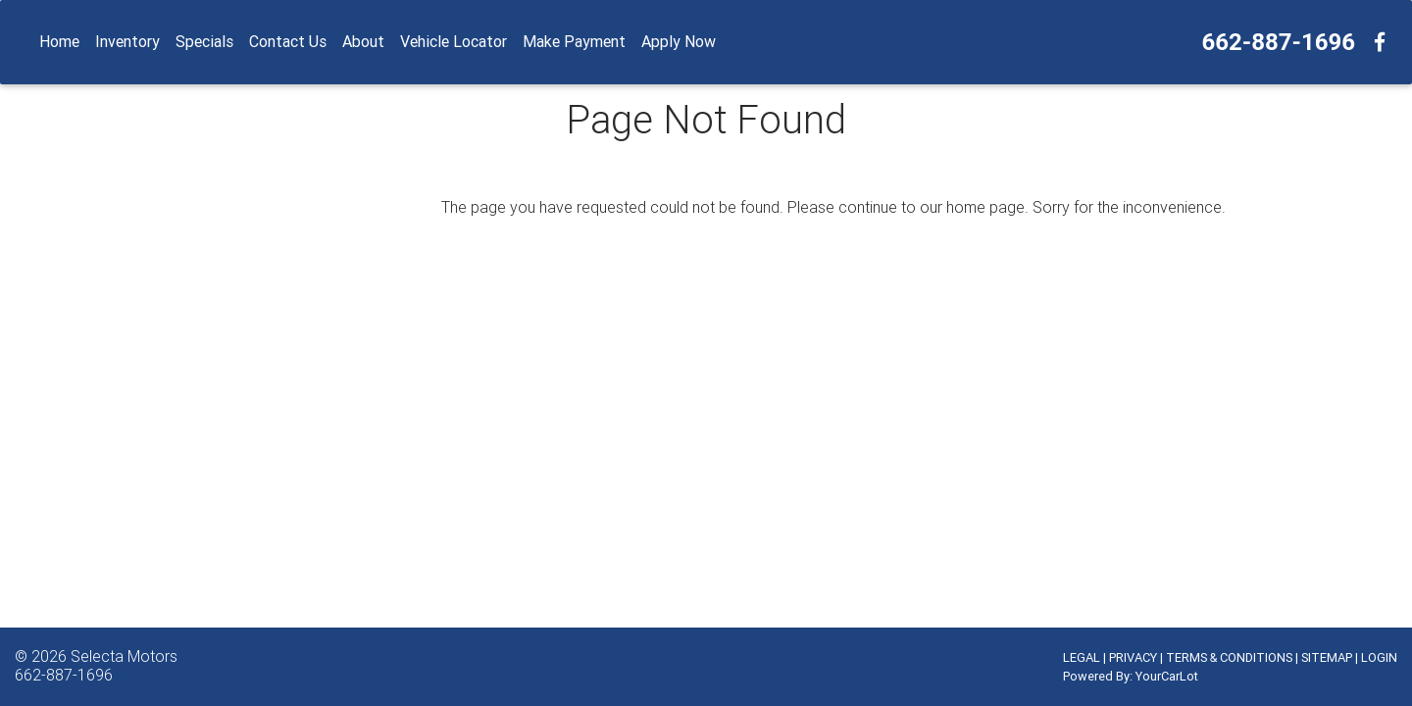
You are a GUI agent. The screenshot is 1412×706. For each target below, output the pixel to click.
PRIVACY (1133, 657)
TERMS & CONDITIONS (1229, 657)
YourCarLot (1166, 676)
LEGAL (1081, 657)
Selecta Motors (124, 656)
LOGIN (1379, 657)
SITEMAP (1326, 657)
